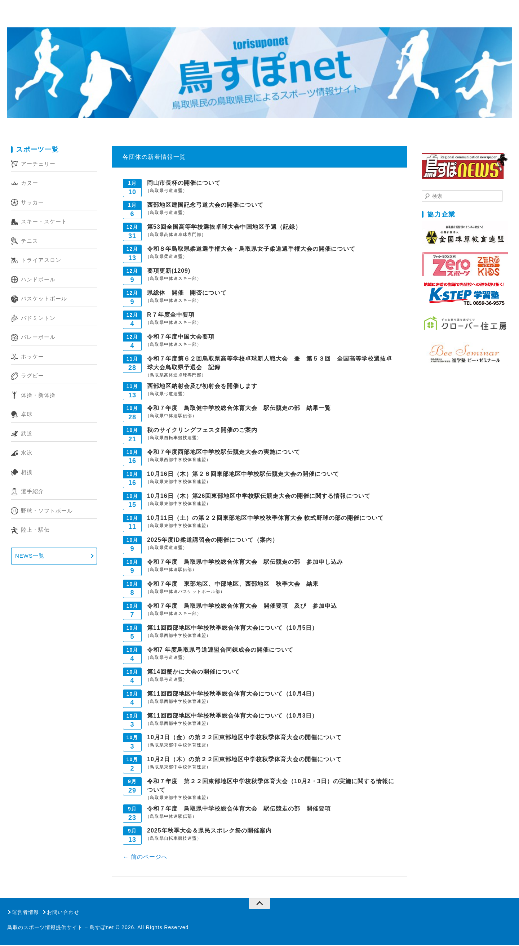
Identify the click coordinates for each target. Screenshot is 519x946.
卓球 (26, 415)
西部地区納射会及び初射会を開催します (202, 386)
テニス (29, 241)
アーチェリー (38, 164)
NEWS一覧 (29, 556)
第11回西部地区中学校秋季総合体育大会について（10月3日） (232, 716)
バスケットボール (44, 299)
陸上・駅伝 (35, 530)
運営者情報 (25, 912)
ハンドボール (38, 280)
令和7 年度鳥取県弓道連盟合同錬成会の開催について (220, 650)
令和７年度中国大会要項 (180, 337)
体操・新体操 (38, 395)
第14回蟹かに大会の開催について (193, 672)
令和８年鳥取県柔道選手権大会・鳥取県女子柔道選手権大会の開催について (251, 249)
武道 (26, 434)
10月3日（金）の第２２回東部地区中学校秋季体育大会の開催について (244, 738)
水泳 (26, 453)
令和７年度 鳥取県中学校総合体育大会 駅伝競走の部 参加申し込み (245, 562)
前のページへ (148, 857)
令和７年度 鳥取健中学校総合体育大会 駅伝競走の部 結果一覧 (239, 408)
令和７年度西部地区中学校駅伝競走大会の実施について (223, 452)
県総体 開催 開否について (187, 293)
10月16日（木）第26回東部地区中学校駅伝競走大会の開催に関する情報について (259, 496)
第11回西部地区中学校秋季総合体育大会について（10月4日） (232, 694)
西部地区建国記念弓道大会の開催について (205, 205)
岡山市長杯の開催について (184, 183)
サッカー (32, 203)
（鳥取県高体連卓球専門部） (175, 234)
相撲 (26, 472)
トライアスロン (41, 261)
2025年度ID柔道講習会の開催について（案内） (212, 540)
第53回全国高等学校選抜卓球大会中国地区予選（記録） (224, 227)
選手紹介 (32, 492)
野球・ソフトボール (47, 511)
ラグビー (32, 376)
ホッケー (32, 357)
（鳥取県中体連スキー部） (173, 278)
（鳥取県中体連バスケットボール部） (185, 591)
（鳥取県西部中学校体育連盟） (178, 460)
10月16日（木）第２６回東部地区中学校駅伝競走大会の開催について (243, 474)
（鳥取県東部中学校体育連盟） (178, 482)
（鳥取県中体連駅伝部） (171, 416)
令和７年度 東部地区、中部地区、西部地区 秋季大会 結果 (236, 584)
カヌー (29, 183)
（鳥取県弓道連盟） (166, 190)
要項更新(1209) (168, 271)
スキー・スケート (44, 222)
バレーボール (38, 338)
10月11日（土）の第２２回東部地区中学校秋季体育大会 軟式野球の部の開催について (265, 518)
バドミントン (38, 318)
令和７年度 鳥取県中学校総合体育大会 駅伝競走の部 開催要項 (239, 809)
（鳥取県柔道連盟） (166, 256)
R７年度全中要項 (171, 315)
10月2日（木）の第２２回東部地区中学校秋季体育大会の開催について (244, 760)
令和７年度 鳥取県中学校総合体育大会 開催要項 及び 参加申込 (254, 606)
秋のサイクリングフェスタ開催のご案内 (202, 430)
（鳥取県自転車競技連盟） (173, 438)
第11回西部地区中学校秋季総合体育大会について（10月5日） (232, 628)
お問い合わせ (63, 912)
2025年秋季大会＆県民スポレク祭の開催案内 (209, 831)
